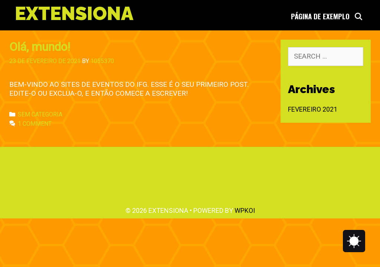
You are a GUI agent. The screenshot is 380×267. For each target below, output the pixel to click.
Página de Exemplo (320, 16)
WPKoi (245, 210)
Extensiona (74, 13)
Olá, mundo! (39, 47)
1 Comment (35, 123)
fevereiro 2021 (312, 109)
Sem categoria (40, 114)
